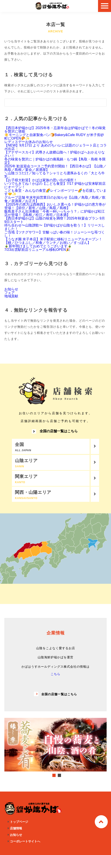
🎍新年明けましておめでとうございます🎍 (38, 246)
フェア (9, 292)
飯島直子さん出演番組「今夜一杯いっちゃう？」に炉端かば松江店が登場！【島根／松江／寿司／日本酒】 (54, 213)
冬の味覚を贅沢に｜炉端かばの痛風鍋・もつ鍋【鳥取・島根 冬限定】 (55, 161)
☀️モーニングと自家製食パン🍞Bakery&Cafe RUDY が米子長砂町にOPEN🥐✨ (54, 136)
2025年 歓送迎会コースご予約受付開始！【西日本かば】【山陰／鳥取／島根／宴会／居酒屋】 (55, 167)
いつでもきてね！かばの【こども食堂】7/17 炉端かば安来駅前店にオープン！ (55, 185)
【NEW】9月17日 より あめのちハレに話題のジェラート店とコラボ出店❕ (55, 147)
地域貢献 (11, 296)
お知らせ (11, 289)
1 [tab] (54, 775)
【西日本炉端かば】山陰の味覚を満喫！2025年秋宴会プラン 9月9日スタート (54, 220)
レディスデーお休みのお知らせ (28, 142)
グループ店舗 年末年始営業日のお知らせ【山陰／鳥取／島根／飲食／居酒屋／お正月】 (55, 199)
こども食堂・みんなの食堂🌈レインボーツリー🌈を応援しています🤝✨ (55, 192)
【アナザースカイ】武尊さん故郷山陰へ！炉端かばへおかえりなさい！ (54, 154)
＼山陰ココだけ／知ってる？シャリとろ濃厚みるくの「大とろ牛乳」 (54, 174)
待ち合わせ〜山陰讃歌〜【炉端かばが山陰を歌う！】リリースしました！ (54, 227)
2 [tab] (59, 775)
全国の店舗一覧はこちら (55, 431)
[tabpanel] (55, 744)
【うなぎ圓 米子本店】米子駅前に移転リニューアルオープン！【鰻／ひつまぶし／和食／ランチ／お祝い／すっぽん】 (53, 241)
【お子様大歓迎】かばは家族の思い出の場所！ (40, 180)
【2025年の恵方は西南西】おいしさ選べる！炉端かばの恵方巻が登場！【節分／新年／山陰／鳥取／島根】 (55, 206)
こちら (55, 674)
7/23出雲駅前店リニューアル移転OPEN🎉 (37, 249)
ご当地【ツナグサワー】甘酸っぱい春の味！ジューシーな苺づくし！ (54, 234)
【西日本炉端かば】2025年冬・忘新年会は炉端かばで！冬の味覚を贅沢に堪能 (55, 129)
